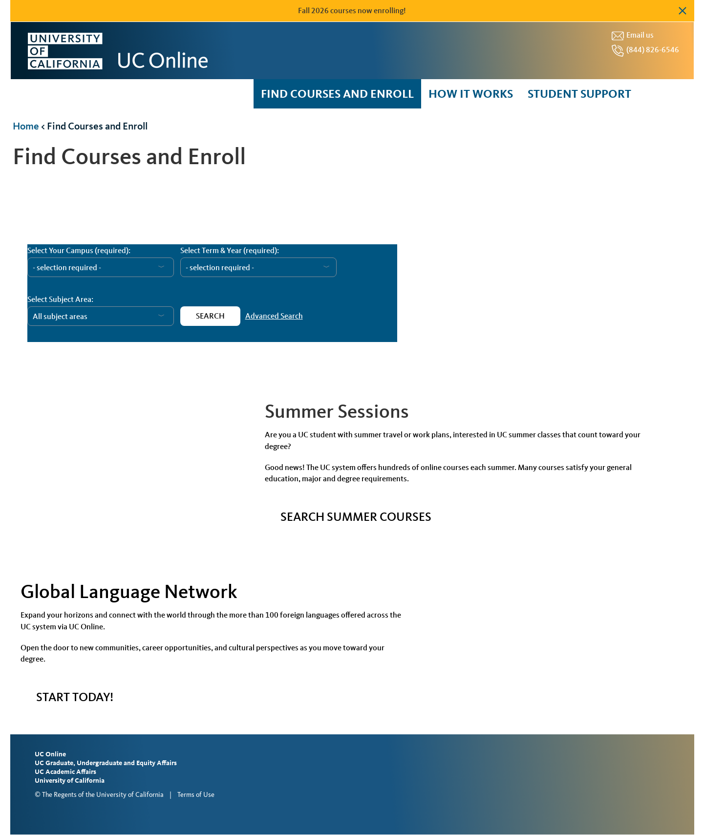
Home (26, 126)
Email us (640, 35)
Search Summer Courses (355, 517)
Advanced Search (274, 316)
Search (210, 316)
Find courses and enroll (337, 93)
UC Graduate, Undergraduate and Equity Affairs (106, 763)
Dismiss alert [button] (682, 10)
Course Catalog (171, 353)
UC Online (50, 754)
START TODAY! (74, 697)
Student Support (579, 93)
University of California (70, 780)
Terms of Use (195, 795)
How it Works (470, 93)
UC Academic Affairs (65, 772)
